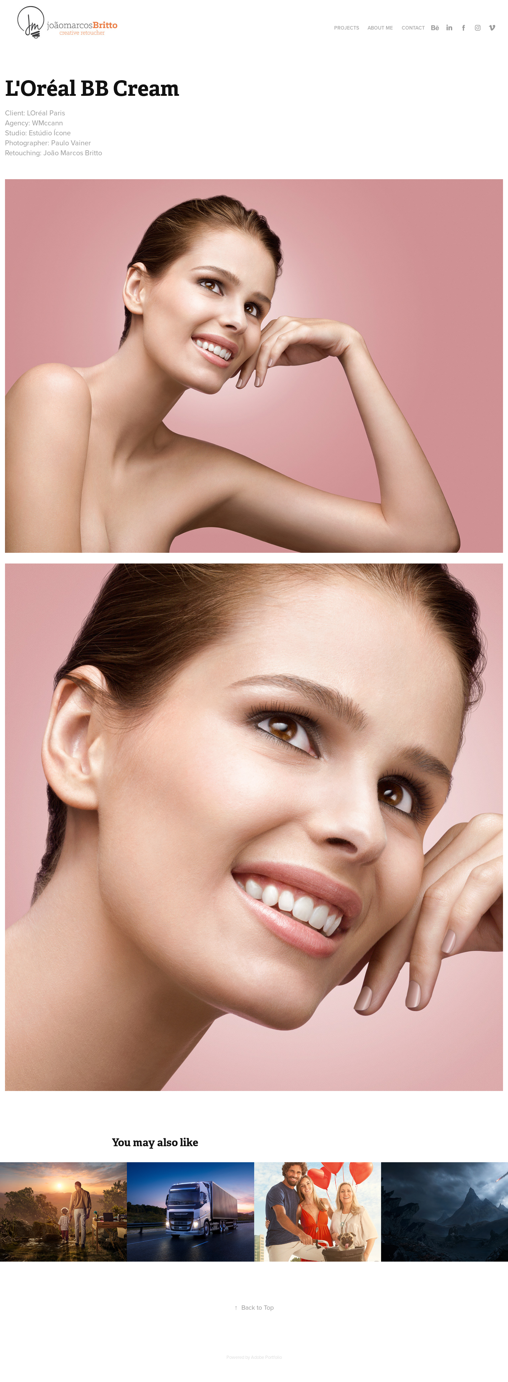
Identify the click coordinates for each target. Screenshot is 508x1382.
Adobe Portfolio (266, 1357)
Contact (413, 27)
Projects (346, 27)
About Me (380, 27)
